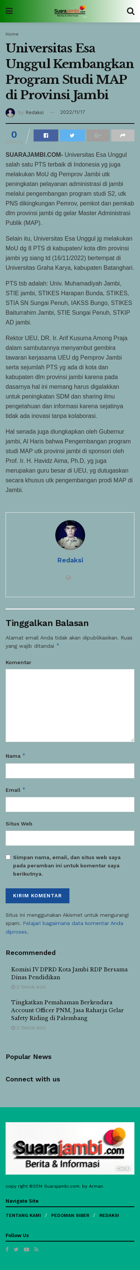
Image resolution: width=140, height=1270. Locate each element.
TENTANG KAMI (23, 1215)
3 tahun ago (28, 987)
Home (12, 34)
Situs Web (19, 824)
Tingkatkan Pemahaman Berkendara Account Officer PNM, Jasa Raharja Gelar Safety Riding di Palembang (67, 1010)
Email (16, 790)
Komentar (18, 662)
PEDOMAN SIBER (70, 1215)
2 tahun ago (28, 1028)
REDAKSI (109, 1215)
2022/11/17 (72, 112)
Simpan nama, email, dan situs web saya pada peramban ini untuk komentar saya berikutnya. (67, 865)
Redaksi (34, 112)
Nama (16, 756)
